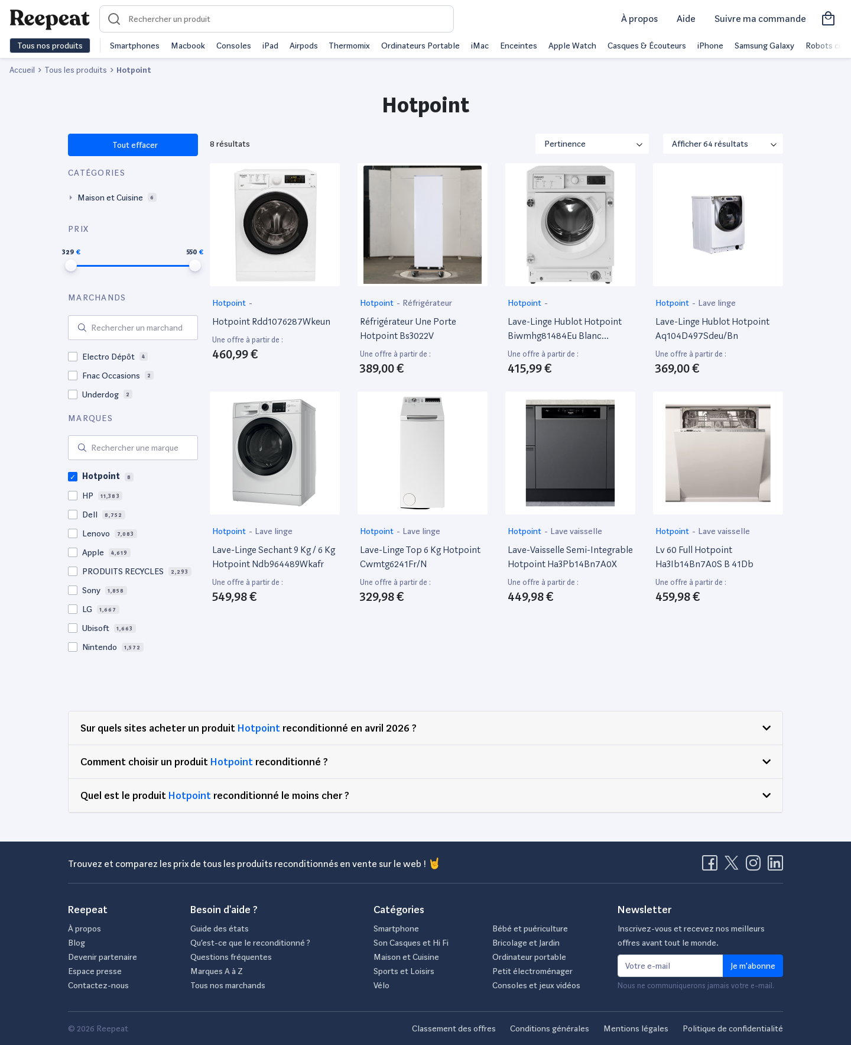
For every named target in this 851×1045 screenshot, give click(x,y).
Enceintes (518, 45)
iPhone (710, 45)
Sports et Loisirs (403, 971)
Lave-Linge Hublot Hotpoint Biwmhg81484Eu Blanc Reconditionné (565, 329)
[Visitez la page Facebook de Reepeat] (712, 866)
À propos (639, 18)
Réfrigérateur (427, 303)
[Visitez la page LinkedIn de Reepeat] (775, 866)
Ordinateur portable (529, 957)
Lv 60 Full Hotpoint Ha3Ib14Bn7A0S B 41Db (704, 557)
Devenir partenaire (102, 957)
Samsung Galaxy (764, 45)
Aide (686, 18)
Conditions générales (549, 1028)
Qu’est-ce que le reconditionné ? (250, 942)
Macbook (188, 45)
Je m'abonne (752, 965)
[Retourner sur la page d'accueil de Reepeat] (49, 19)
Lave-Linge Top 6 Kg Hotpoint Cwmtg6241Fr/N (420, 557)
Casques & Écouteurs (647, 45)
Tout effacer (134, 145)
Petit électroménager (532, 971)
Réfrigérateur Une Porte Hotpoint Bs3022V (408, 328)
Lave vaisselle (576, 531)
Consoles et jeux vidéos (536, 985)
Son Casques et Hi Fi (411, 942)
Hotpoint (230, 303)
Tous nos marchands (227, 985)
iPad (270, 45)
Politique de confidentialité (733, 1028)
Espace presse (95, 971)
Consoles (233, 45)
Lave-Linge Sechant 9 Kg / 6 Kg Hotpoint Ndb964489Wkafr (273, 557)
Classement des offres (454, 1028)
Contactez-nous (98, 985)
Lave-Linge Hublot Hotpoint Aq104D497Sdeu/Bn (712, 328)
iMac (480, 45)
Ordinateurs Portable (420, 45)
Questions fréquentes (231, 957)
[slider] (71, 265)
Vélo (381, 985)
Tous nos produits (50, 45)
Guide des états (219, 928)
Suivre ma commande (760, 18)
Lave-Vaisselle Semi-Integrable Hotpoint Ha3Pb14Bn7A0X (570, 557)
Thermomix (349, 45)
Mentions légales (635, 1028)
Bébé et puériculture (530, 928)
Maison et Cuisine (406, 957)
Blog (76, 942)
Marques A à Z (216, 971)
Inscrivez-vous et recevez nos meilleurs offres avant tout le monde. (691, 935)
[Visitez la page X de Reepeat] (734, 866)
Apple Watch (572, 45)
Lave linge (717, 303)
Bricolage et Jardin (526, 942)
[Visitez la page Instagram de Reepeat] (756, 866)
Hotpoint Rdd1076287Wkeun (271, 321)
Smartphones (135, 45)
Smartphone (396, 928)
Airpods (304, 45)
